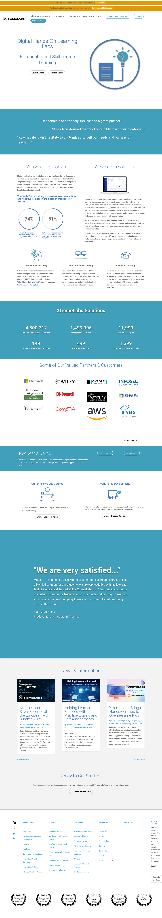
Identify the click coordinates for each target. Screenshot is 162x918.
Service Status (104, 851)
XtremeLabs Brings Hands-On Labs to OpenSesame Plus (125, 712)
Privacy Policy (104, 841)
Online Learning (40, 727)
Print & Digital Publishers (82, 846)
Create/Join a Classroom (117, 16)
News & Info (88, 16)
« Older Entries (23, 759)
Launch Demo (38, 20)
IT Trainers (77, 859)
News (22, 727)
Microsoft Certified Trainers (33, 872)
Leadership (27, 831)
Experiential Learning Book (32, 854)
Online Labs (29, 727)
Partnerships (137, 724)
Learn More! (100, 3)
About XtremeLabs (39, 16)
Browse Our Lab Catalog (47, 517)
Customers (73, 16)
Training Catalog (54, 865)
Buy (99, 16)
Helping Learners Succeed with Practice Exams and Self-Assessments (80, 713)
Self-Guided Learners (81, 872)
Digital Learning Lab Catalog (58, 860)
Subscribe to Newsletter (156, 879)
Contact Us (128, 822)
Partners (26, 844)
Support (138, 16)
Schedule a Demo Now (81, 791)
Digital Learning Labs (56, 831)
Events (47, 725)
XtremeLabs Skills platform (30, 285)
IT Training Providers (81, 841)
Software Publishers (81, 836)
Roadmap (26, 849)
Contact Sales (57, 73)
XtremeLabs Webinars (31, 867)
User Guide (103, 856)
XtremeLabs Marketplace (102, 8)
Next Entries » (139, 759)
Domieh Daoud (27, 725)
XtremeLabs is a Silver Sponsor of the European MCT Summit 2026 (35, 713)
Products (58, 16)
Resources (103, 822)
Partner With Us (130, 440)
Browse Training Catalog (114, 516)
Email (154, 866)
